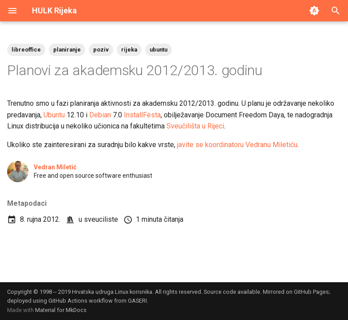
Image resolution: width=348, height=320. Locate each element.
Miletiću (285, 144)
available (248, 291)
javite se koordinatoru (210, 144)
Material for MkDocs (61, 310)
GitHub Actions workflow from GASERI (97, 300)
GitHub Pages (311, 291)
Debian (100, 115)
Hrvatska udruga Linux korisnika (112, 291)
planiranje (67, 49)
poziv (101, 49)
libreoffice (26, 49)
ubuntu (158, 49)
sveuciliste (101, 219)
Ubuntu (54, 115)
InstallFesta (142, 115)
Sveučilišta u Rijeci (195, 126)
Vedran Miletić (55, 167)
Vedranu (258, 144)
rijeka (129, 49)
